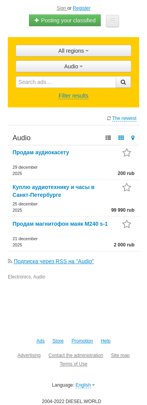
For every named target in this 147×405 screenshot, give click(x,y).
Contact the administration (76, 355)
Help (106, 341)
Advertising (28, 355)
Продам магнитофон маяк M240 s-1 (60, 224)
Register (82, 8)
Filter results (73, 96)
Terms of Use (73, 364)
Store (58, 341)
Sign (61, 8)
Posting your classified (65, 20)
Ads (40, 341)
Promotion (82, 341)
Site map (120, 355)
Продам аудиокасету (41, 152)
